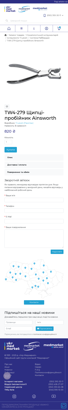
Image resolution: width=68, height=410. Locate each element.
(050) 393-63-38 (34, 387)
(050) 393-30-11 (53, 15)
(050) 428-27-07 (34, 384)
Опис (10, 157)
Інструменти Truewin (17, 38)
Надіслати (57, 252)
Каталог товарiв (16, 35)
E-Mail (9, 217)
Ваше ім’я (10, 195)
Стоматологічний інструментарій (42, 35)
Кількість (9, 137)
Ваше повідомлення (16, 227)
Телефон (10, 206)
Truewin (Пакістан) (24, 123)
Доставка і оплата (16, 165)
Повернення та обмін (18, 172)
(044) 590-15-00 (34, 389)
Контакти (34, 302)
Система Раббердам (40, 38)
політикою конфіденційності (45, 334)
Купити (10, 149)
